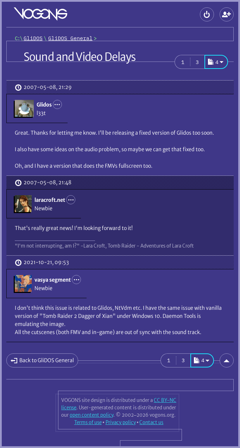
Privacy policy (121, 422)
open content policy (91, 415)
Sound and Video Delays (79, 57)
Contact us (151, 422)
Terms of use (88, 422)
